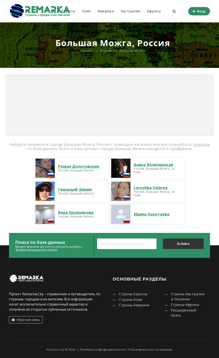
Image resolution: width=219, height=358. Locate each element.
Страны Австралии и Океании (188, 296)
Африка (154, 11)
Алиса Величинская (153, 164)
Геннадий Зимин (75, 189)
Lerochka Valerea (150, 187)
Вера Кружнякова (76, 212)
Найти (183, 244)
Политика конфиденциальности (102, 349)
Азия (86, 11)
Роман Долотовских (78, 166)
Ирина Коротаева (151, 214)
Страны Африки (185, 304)
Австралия (130, 11)
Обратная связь (26, 320)
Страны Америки (134, 305)
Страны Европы (133, 294)
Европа (86, 50)
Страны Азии (130, 299)
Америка (106, 11)
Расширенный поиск (183, 313)
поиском (201, 144)
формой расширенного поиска (36, 249)
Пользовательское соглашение (150, 349)
